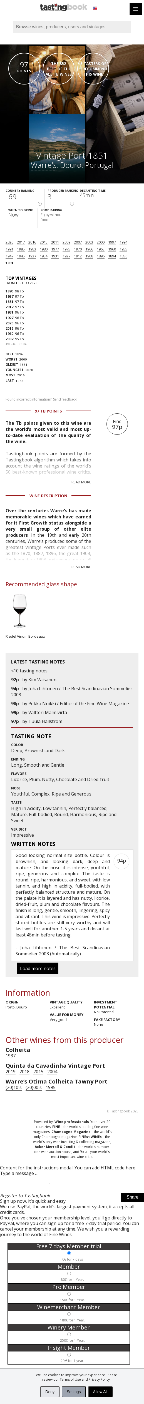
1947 (9, 256)
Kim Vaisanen (42, 680)
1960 (112, 249)
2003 (89, 242)
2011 (55, 242)
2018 (24, 1071)
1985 (21, 249)
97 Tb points (48, 411)
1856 (123, 256)
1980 (44, 249)
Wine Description (48, 495)
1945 (21, 256)
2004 (52, 1071)
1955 (123, 249)
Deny (49, 1392)
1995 (51, 1087)
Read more (81, 481)
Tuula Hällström (45, 721)
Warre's (43, 165)
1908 (89, 256)
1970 (78, 249)
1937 (32, 256)
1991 (9, 249)
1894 (112, 256)
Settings (74, 1392)
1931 (55, 256)
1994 (123, 242)
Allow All (100, 1392)
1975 (66, 249)
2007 (78, 242)
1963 (101, 249)
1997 (112, 242)
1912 (78, 256)
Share (132, 1198)
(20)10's (14, 1087)
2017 (21, 242)
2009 (66, 242)
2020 (9, 242)
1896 (101, 256)
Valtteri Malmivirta (47, 712)
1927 (66, 256)
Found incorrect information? (41, 399)
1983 (32, 249)
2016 (32, 242)
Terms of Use (70, 1379)
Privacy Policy (99, 1379)
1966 (89, 249)
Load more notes (38, 968)
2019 (11, 1071)
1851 (9, 262)
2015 (44, 242)
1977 (55, 249)
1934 (44, 256)
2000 (101, 242)
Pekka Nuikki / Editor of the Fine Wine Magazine (78, 703)
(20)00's (34, 1087)
